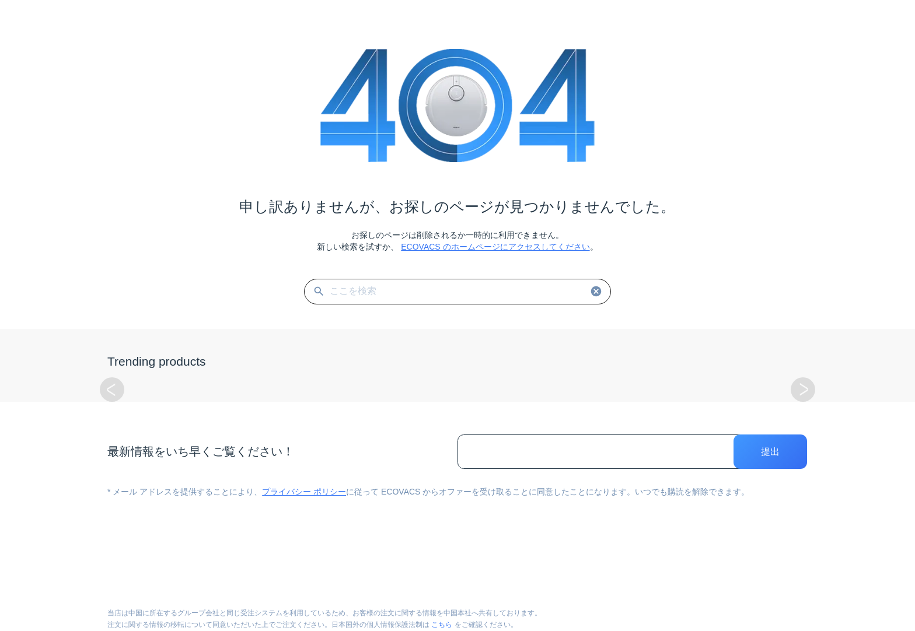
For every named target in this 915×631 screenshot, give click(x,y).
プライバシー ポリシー (304, 491)
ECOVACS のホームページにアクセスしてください (495, 246)
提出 (770, 452)
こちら (441, 625)
